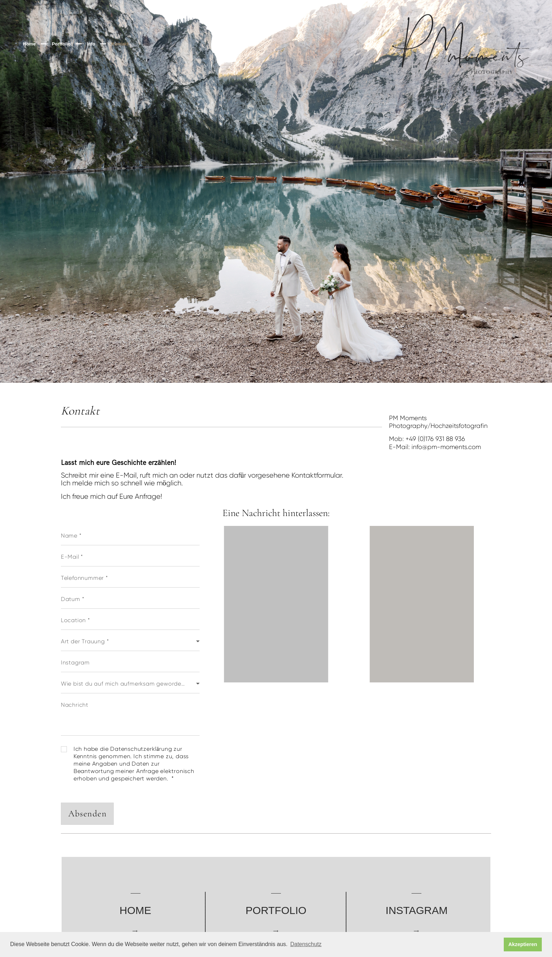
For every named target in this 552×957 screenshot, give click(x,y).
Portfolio (61, 44)
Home (29, 44)
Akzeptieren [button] (522, 944)
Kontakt (119, 44)
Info (91, 44)
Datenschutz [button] (305, 944)
